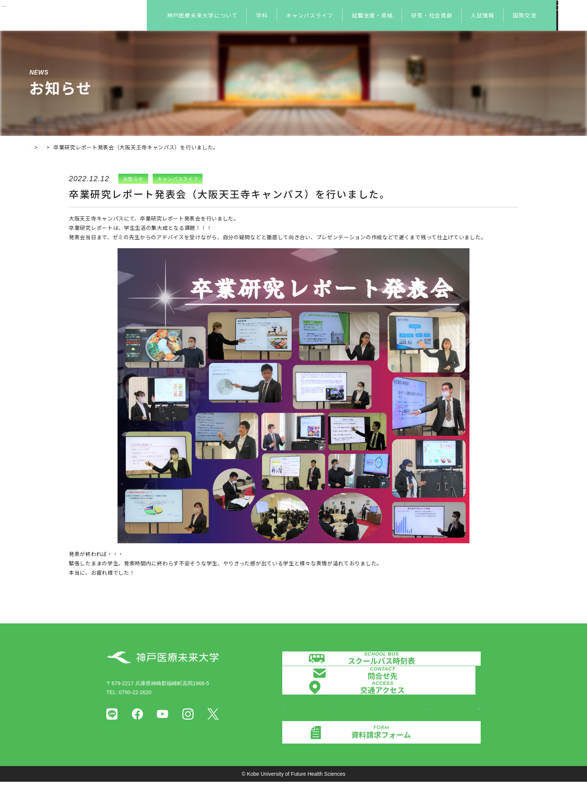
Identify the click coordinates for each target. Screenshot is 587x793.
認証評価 (330, 716)
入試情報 (482, 15)
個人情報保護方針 (460, 716)
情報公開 (292, 716)
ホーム (37, 147)
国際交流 (524, 15)
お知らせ (68, 147)
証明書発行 (409, 716)
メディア (368, 716)
